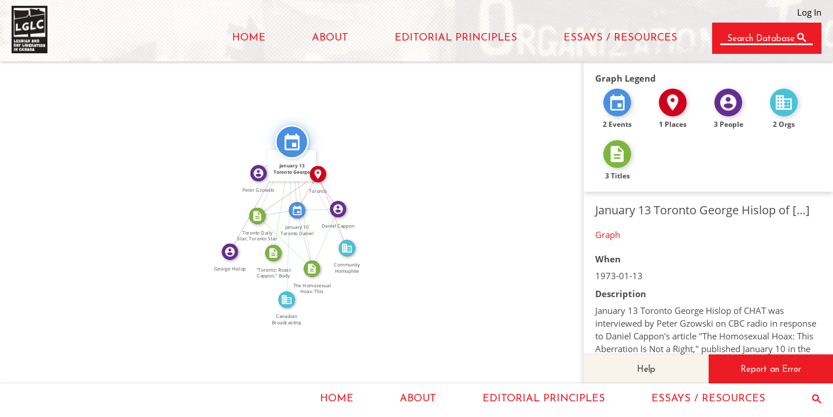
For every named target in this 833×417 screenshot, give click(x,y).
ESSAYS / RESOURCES (620, 37)
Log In (809, 12)
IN (285, 191)
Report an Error (770, 369)
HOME (249, 37)
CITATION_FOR (278, 196)
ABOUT (330, 37)
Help (646, 369)
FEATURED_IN (309, 238)
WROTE (320, 237)
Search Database (761, 39)
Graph (607, 234)
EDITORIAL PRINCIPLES (456, 37)
